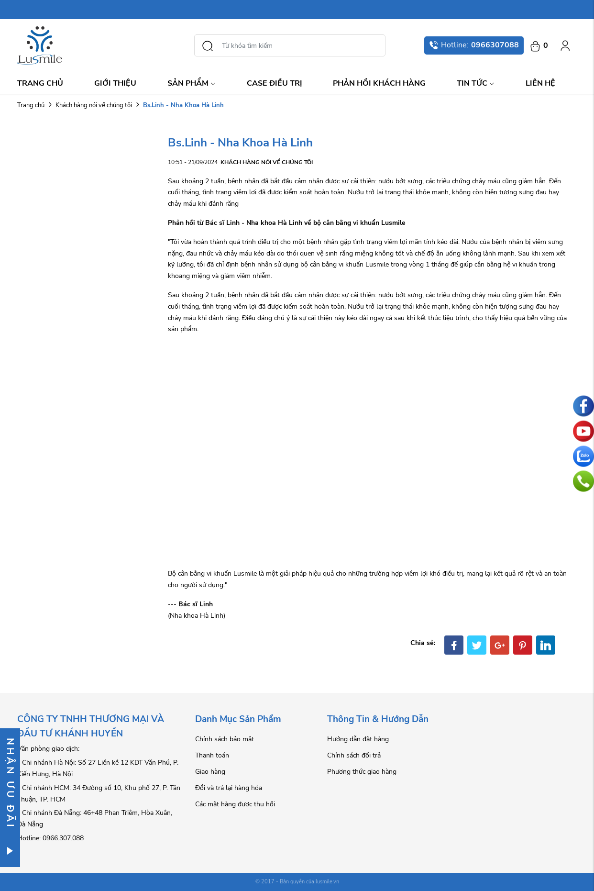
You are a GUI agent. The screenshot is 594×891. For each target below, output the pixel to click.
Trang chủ (40, 83)
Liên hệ (540, 83)
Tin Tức (476, 83)
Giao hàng (210, 771)
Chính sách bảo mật (224, 739)
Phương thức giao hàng (361, 771)
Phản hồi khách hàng (379, 83)
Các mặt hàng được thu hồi (235, 804)
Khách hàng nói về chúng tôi (93, 105)
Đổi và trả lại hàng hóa (228, 787)
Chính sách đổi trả (354, 755)
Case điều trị (274, 83)
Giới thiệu (115, 83)
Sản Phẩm (191, 83)
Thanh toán (212, 755)
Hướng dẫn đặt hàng (358, 739)
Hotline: (474, 45)
